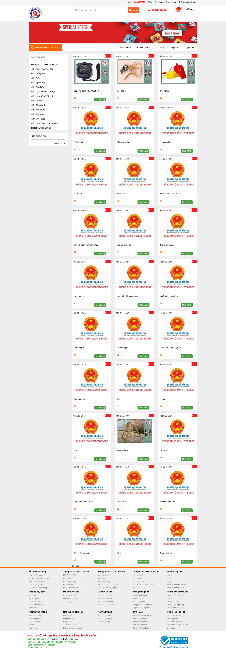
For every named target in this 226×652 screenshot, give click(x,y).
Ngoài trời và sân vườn (72, 628)
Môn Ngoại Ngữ (38, 82)
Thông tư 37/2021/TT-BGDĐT (45, 64)
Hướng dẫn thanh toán (38, 581)
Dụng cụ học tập (70, 598)
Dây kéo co (122, 502)
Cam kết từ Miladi (139, 625)
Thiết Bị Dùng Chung (41, 128)
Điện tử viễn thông (36, 605)
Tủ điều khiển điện (140, 595)
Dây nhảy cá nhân (82, 553)
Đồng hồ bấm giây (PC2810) (86, 91)
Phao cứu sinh (123, 142)
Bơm (119, 553)
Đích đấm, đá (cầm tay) (170, 193)
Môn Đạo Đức (37, 87)
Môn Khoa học (38, 109)
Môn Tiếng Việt (38, 73)
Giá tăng (160, 47)
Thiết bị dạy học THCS (176, 588)
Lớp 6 (169, 581)
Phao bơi (78, 193)
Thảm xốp (78, 142)
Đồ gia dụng (68, 618)
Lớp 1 (169, 575)
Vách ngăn (33, 628)
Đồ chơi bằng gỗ (105, 595)
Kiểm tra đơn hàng (187, 2)
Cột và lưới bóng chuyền (128, 296)
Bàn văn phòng (35, 615)
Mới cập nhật (125, 47)
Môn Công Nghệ (39, 105)
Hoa (75, 450)
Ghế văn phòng (35, 618)
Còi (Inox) (121, 91)
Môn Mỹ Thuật (38, 119)
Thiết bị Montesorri (105, 602)
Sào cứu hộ (165, 142)
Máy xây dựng (104, 622)
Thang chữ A (122, 450)
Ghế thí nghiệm (138, 602)
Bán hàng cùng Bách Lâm (178, 625)
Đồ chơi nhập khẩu (106, 605)
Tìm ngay (133, 10)
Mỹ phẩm (67, 622)
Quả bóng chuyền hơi (170, 296)
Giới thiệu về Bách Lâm (142, 615)
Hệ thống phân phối (140, 618)
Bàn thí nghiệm (138, 598)
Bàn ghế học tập (70, 595)
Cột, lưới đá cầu (167, 245)
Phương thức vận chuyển (39, 578)
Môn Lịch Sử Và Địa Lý (107, 588)
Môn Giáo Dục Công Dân (108, 584)
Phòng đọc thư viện (175, 608)
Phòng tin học (173, 602)
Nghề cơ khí (34, 598)
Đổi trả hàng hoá (36, 584)
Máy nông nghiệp (105, 618)
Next (77, 566)
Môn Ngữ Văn (104, 575)
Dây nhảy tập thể (168, 502)
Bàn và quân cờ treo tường (86, 245)
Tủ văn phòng (34, 622)
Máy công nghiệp (105, 615)
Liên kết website (173, 628)
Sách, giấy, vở (69, 602)
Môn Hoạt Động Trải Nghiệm (44, 123)
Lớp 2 (169, 578)
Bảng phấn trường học (176, 595)
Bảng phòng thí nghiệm (142, 605)
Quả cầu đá (79, 296)
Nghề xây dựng (35, 602)
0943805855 (139, 2)
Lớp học (170, 598)
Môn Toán (35, 78)
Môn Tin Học (37, 100)
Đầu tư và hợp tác (174, 622)
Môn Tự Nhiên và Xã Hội (43, 91)
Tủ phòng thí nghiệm (141, 608)
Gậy (119, 399)
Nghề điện (33, 595)
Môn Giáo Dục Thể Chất (42, 69)
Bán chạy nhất (143, 47)
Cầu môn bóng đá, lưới (170, 347)
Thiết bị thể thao (70, 625)
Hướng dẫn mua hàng (38, 575)
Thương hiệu (172, 618)
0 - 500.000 (59, 143)
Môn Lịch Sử (137, 588)
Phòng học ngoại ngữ (176, 605)
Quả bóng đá (79, 399)
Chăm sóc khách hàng (38, 588)
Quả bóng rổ (122, 347)
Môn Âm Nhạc (38, 114)
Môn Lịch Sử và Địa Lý (42, 96)
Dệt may (32, 608)
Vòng (162, 399)
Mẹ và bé (67, 615)
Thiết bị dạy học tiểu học (177, 584)
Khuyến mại (189, 47)
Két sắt (31, 625)
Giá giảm (174, 47)
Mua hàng (100, 99)
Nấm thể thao (166, 553)
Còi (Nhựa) (165, 91)
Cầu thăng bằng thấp (83, 502)
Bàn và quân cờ (124, 245)
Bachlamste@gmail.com (165, 2)
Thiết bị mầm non (105, 598)
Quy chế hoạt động (175, 615)
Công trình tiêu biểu (140, 628)
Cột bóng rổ (79, 347)
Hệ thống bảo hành (140, 622)
